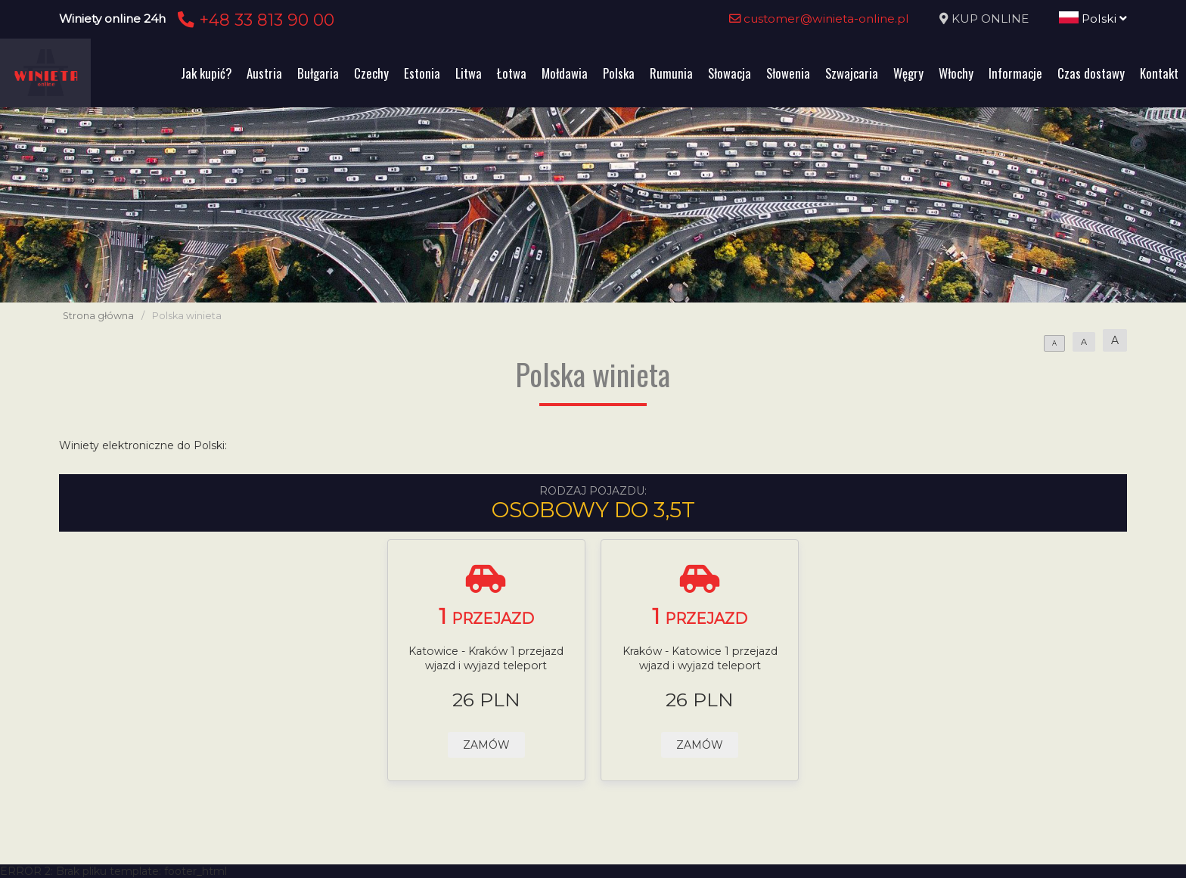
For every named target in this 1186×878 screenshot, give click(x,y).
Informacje (1015, 73)
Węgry (908, 73)
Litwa (468, 73)
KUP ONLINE (990, 18)
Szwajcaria (851, 73)
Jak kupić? (206, 73)
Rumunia (671, 73)
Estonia (422, 73)
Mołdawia (565, 73)
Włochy (956, 73)
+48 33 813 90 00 (253, 19)
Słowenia (788, 73)
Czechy (371, 73)
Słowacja (729, 73)
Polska (619, 73)
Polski (1093, 18)
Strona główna (98, 315)
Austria (264, 73)
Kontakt (1159, 73)
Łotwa (511, 73)
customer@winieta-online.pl (819, 18)
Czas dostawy (1091, 73)
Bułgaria (318, 73)
